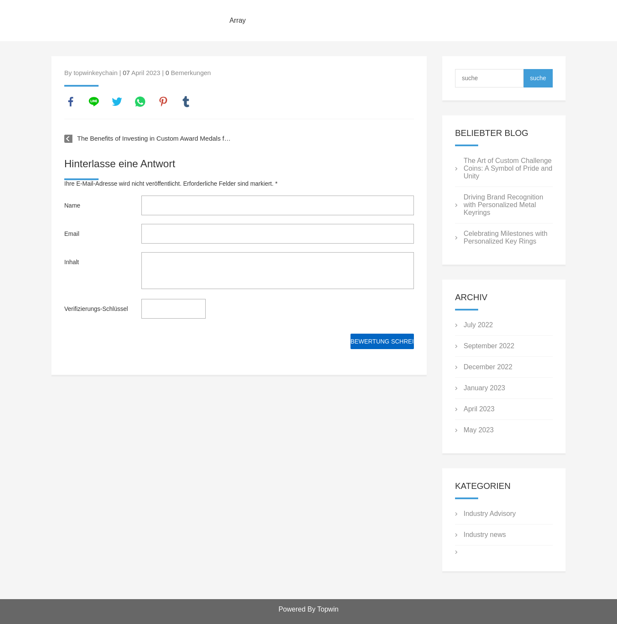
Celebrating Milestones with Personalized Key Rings (506, 237)
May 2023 (479, 430)
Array (237, 20)
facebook (70, 101)
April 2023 (479, 409)
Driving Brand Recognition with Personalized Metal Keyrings (503, 204)
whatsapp (140, 101)
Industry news (485, 534)
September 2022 (489, 346)
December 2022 (488, 367)
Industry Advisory (490, 513)
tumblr (186, 101)
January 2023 (484, 388)
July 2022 (478, 325)
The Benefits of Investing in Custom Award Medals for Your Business (154, 138)
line (93, 101)
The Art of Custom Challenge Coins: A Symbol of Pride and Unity (508, 168)
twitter (117, 101)
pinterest (163, 101)
